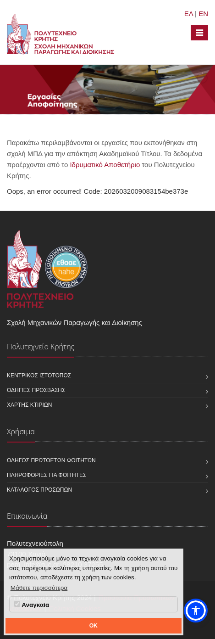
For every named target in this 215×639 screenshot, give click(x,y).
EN (203, 13)
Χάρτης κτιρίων (29, 405)
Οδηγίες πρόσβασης (36, 390)
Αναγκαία (31, 604)
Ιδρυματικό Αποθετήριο (105, 164)
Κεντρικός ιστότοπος (39, 375)
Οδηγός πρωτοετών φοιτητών (51, 460)
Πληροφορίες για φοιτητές (46, 475)
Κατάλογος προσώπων (39, 490)
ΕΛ (188, 13)
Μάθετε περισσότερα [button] (39, 587)
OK (93, 625)
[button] (196, 610)
